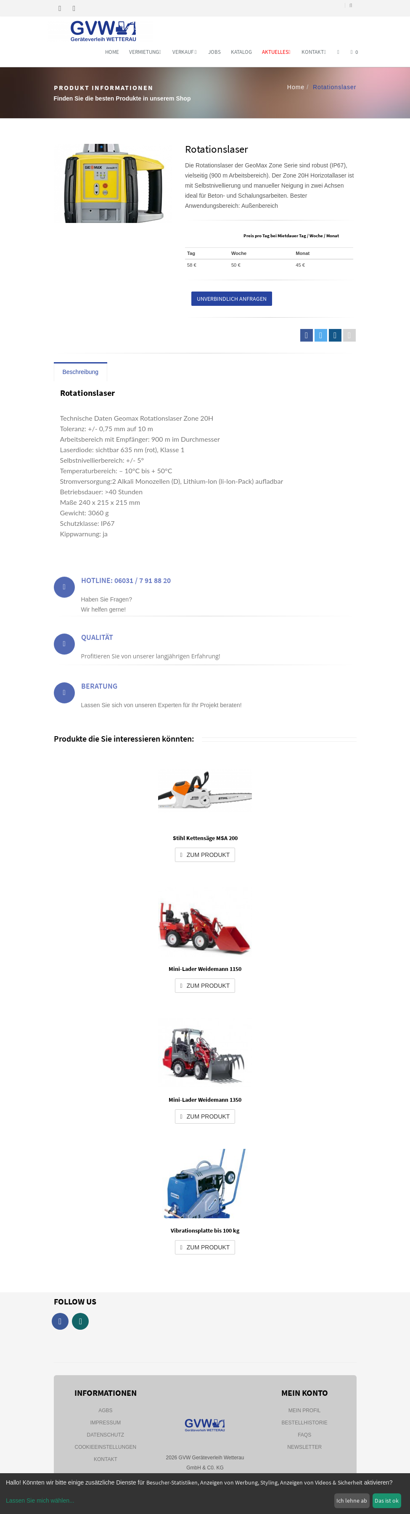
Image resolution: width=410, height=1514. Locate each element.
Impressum (105, 1423)
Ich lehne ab (351, 1500)
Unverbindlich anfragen (232, 298)
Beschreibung (81, 372)
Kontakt (314, 52)
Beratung (99, 695)
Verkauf (184, 52)
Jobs (214, 52)
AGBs (105, 1410)
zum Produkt (205, 854)
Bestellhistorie (305, 1423)
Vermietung (145, 52)
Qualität (97, 646)
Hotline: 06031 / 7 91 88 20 (126, 592)
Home (112, 52)
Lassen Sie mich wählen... (40, 1500)
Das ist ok (387, 1500)
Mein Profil (304, 1410)
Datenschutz (105, 1435)
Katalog (241, 52)
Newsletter (304, 1447)
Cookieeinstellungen (105, 1447)
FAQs (304, 1435)
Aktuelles (276, 52)
